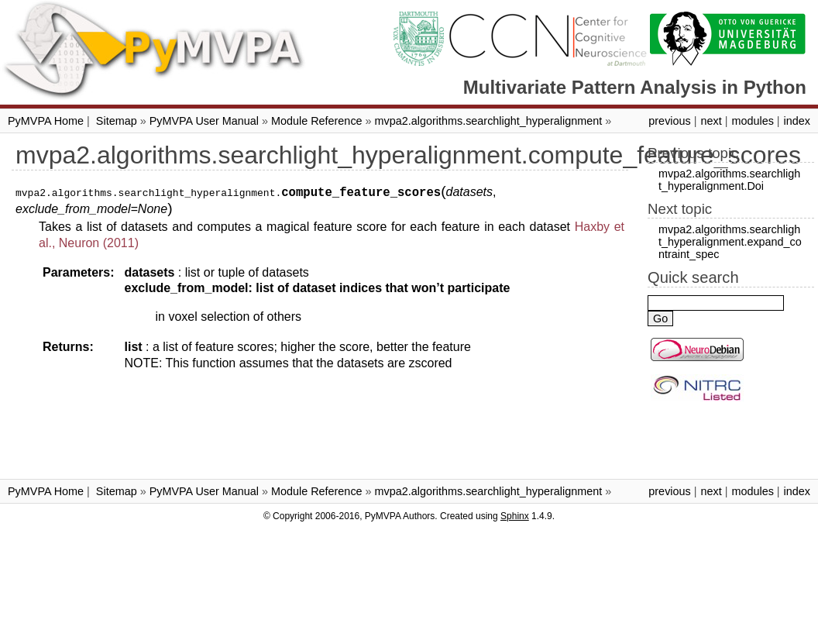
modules (752, 121)
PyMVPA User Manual (204, 121)
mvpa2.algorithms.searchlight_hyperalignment (489, 121)
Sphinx (514, 516)
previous (669, 121)
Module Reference (317, 121)
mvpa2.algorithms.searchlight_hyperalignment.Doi (729, 179)
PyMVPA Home (46, 121)
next (710, 121)
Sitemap (116, 121)
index (797, 121)
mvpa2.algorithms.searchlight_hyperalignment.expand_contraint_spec (730, 241)
